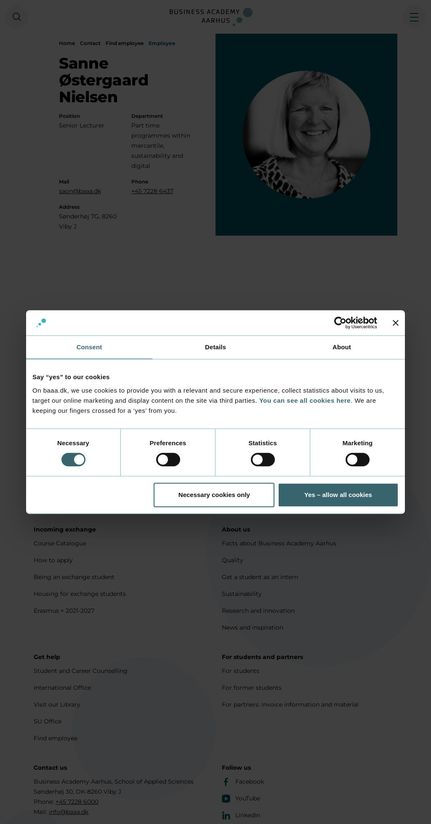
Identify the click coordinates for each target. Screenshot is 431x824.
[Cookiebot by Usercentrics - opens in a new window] (340, 322)
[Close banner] (396, 323)
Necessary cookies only (214, 494)
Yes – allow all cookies (338, 494)
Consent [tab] (89, 347)
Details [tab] (215, 347)
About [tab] (342, 347)
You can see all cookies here (305, 400)
